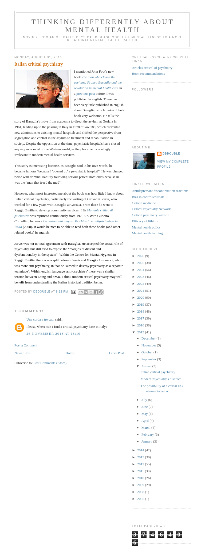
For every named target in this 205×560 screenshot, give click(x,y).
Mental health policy (146, 227)
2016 (141, 325)
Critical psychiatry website (150, 215)
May (145, 414)
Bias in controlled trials (148, 197)
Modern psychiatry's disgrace (160, 379)
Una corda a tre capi (40, 319)
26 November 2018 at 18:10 (53, 334)
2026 (141, 256)
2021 (141, 291)
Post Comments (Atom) (50, 363)
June (145, 407)
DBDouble (171, 153)
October (147, 352)
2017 (141, 318)
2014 (141, 450)
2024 (141, 270)
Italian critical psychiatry (157, 372)
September (149, 359)
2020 (141, 297)
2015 (141, 332)
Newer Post (22, 353)
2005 (141, 499)
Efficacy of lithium (145, 221)
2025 (141, 263)
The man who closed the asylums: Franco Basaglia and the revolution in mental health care (98, 82)
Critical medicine (144, 203)
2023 (141, 277)
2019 (141, 304)
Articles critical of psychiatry (152, 68)
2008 (141, 492)
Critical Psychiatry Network (151, 209)
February (148, 434)
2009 (141, 485)
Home (70, 353)
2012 (141, 464)
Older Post (116, 353)
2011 (141, 471)
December (149, 338)
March (146, 427)
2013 (141, 457)
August (146, 366)
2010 (141, 478)
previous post (85, 94)
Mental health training (147, 233)
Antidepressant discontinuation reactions (160, 191)
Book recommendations (148, 74)
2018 (141, 311)
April (145, 421)
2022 (141, 284)
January (147, 441)
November (149, 345)
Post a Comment (25, 345)
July (144, 400)
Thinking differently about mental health (102, 26)
